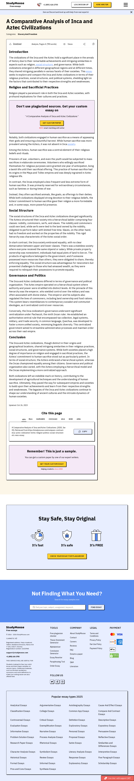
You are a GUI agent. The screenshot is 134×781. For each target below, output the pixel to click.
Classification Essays (20, 711)
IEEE (72, 419)
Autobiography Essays (79, 705)
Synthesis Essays (48, 769)
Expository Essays (106, 725)
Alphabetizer (55, 646)
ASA (64, 419)
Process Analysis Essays (51, 737)
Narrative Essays (47, 731)
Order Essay (55, 665)
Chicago (54, 419)
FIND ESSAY (96, 607)
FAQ (71, 650)
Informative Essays (19, 731)
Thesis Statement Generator (57, 641)
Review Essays (46, 757)
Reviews (73, 645)
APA (23, 419)
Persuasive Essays (106, 731)
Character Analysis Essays (22, 751)
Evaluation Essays (18, 725)
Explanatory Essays (78, 763)
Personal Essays (76, 731)
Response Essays (77, 757)
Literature (74, 666)
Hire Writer (102, 4)
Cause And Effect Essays (109, 705)
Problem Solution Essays (21, 737)
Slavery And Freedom (26, 34)
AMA (80, 419)
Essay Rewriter (56, 657)
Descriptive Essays (107, 719)
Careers (73, 641)
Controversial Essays (20, 719)
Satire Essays (75, 742)
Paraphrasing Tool (57, 661)
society (69, 144)
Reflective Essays (106, 737)
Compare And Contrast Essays (109, 712)
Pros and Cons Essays (20, 769)
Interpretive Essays (107, 751)
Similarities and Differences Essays (107, 744)
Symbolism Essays (48, 751)
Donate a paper (76, 654)
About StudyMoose (78, 633)
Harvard (41, 419)
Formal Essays (17, 763)
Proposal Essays (76, 737)
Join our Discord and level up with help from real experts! (65, 12)
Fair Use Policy (96, 644)
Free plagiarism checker (56, 634)
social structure (43, 64)
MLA (31, 419)
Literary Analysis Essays (80, 751)
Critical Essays (46, 719)
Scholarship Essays (107, 763)
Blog (72, 658)
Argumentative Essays (50, 705)
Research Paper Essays (21, 742)
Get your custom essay (51, 464)
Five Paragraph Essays (108, 757)
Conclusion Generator (54, 651)
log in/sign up (81, 4)
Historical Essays (18, 757)
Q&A (72, 662)
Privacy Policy (95, 640)
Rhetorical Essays (48, 742)
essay (86, 71)
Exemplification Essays (50, 725)
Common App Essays (79, 711)
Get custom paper (52, 123)
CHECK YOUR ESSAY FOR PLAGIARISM (67, 556)
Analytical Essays (18, 705)
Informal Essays (47, 763)
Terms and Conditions (94, 634)
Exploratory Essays (78, 725)
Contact (73, 637)
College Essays (47, 711)
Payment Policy (96, 648)
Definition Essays (77, 719)
